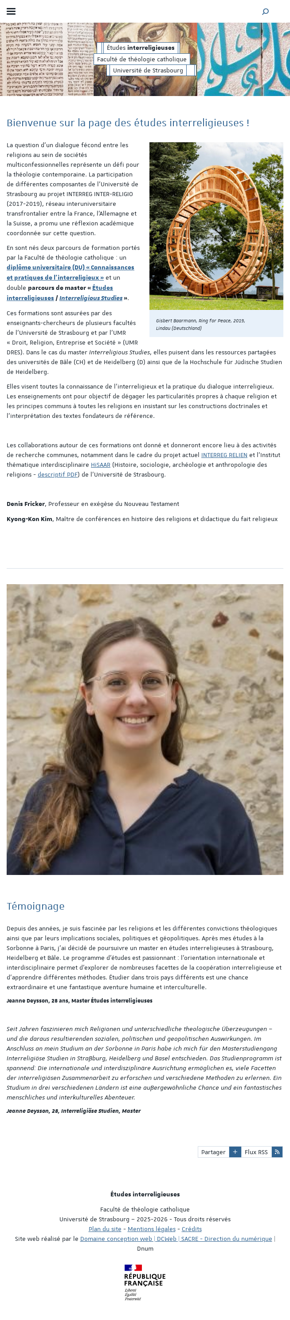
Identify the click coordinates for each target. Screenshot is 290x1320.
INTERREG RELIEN (224, 455)
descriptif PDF (58, 474)
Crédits (192, 1229)
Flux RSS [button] (256, 1152)
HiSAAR (100, 465)
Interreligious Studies (90, 298)
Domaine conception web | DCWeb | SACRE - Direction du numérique (176, 1239)
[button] (266, 11)
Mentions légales (152, 1229)
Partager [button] (213, 1152)
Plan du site (105, 1229)
